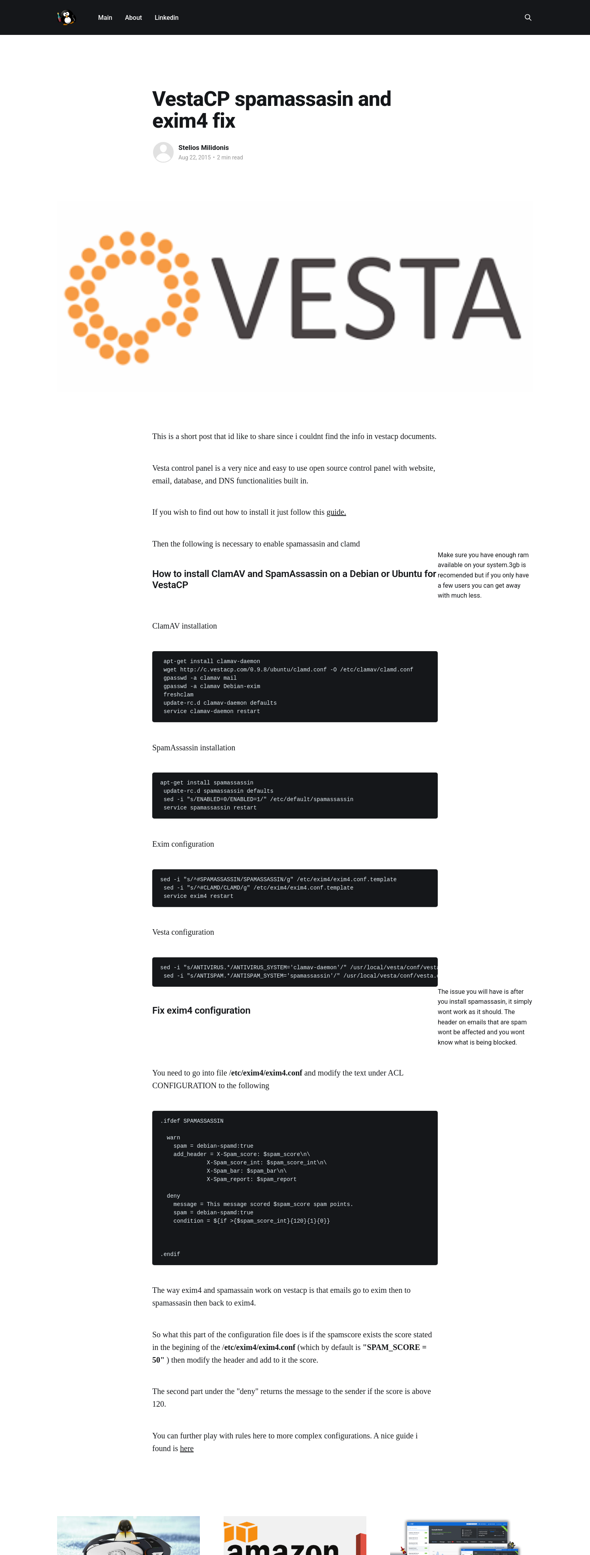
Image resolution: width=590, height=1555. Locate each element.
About (133, 17)
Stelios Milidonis (203, 147)
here (186, 1448)
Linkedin (166, 17)
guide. (336, 512)
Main (105, 17)
